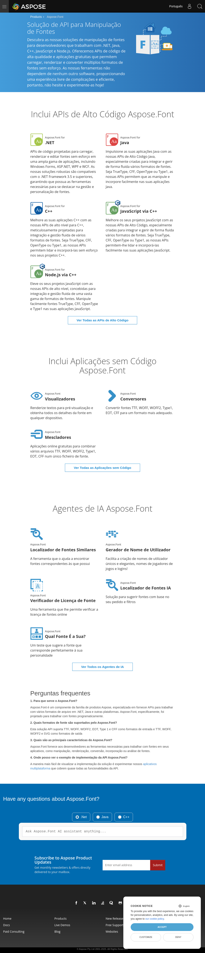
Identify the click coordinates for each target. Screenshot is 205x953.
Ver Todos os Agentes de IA (103, 657)
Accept (161, 927)
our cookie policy (154, 918)
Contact (117, 947)
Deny (178, 937)
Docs (6, 915)
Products (36, 16)
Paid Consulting (13, 921)
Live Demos (62, 915)
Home (7, 908)
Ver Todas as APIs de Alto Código (102, 316)
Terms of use (105, 947)
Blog (57, 921)
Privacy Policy (91, 947)
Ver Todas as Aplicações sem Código (102, 461)
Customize (145, 937)
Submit (157, 855)
